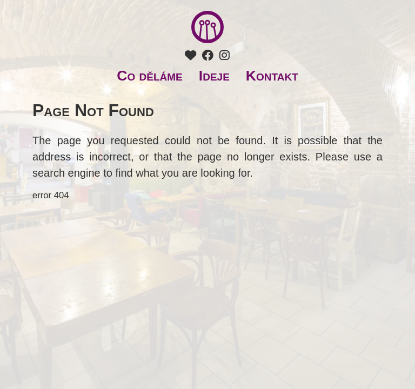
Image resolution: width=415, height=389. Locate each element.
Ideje (214, 76)
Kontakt (272, 76)
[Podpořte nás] (190, 55)
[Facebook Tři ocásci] (207, 55)
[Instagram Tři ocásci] (224, 55)
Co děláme (150, 76)
